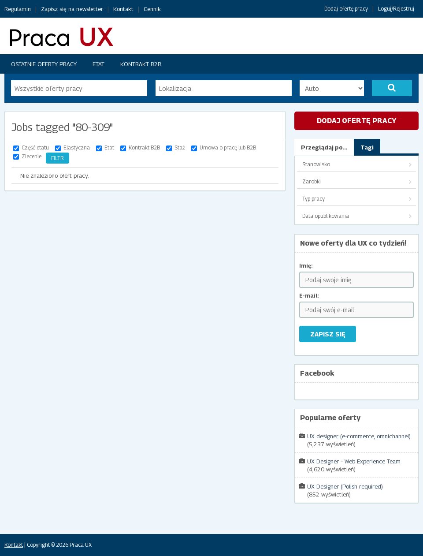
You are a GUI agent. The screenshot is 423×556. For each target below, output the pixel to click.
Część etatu (35, 147)
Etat (98, 63)
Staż (179, 147)
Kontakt (123, 8)
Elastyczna (76, 147)
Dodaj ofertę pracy (346, 8)
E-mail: (309, 295)
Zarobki (311, 181)
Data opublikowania (325, 216)
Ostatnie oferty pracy (44, 63)
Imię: (306, 265)
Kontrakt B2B (140, 63)
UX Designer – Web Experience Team (354, 461)
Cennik (152, 8)
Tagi (367, 147)
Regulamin (17, 8)
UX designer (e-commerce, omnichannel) (359, 436)
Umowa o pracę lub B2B (228, 147)
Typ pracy (313, 198)
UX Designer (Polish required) (345, 486)
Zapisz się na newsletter (72, 8)
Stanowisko (316, 164)
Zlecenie (31, 156)
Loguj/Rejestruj (396, 8)
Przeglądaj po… (324, 147)
